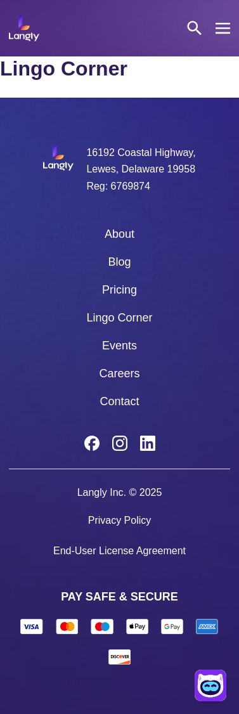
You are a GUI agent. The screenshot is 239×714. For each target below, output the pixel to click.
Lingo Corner (119, 317)
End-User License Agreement (119, 550)
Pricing (119, 289)
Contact (119, 401)
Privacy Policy (120, 520)
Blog (119, 262)
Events (119, 345)
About (119, 234)
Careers (119, 373)
